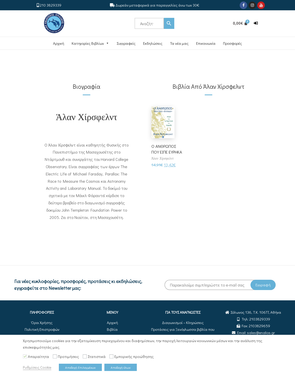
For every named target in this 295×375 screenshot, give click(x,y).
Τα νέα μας (179, 43)
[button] (256, 23)
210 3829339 (50, 5)
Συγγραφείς (126, 43)
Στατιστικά (97, 356)
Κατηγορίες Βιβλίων (90, 43)
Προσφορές (232, 43)
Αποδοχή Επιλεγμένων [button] (80, 367)
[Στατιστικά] (85, 356)
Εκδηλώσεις (152, 43)
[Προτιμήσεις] (55, 356)
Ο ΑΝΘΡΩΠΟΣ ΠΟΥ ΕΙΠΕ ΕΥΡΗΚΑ (164, 152)
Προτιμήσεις (68, 356)
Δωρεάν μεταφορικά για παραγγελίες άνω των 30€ (157, 5)
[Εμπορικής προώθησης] (111, 356)
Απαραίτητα (38, 356)
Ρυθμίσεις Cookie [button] (37, 367)
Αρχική (58, 43)
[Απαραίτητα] (25, 356)
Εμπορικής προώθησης (134, 356)
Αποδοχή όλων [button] (121, 367)
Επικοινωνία (206, 43)
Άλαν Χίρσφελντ (86, 116)
